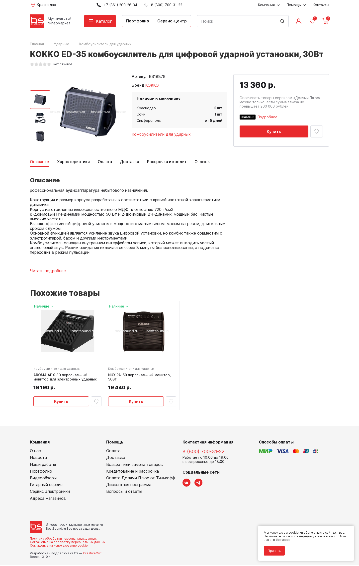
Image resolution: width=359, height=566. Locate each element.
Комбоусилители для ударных (161, 134)
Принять (272, 549)
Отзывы (202, 161)
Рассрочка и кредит (166, 161)
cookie (292, 531)
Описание (39, 161)
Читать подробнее (48, 270)
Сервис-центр (172, 20)
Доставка (129, 161)
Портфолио (137, 20)
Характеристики (73, 161)
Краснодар (146, 108)
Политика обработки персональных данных (63, 540)
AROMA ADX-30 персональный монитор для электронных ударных (65, 378)
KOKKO (152, 85)
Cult (92, 554)
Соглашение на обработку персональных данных (67, 543)
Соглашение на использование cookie (59, 547)
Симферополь (149, 120)
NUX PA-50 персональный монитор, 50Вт (140, 378)
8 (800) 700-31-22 (203, 453)
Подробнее (267, 117)
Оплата (105, 161)
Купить (274, 131)
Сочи (141, 114)
